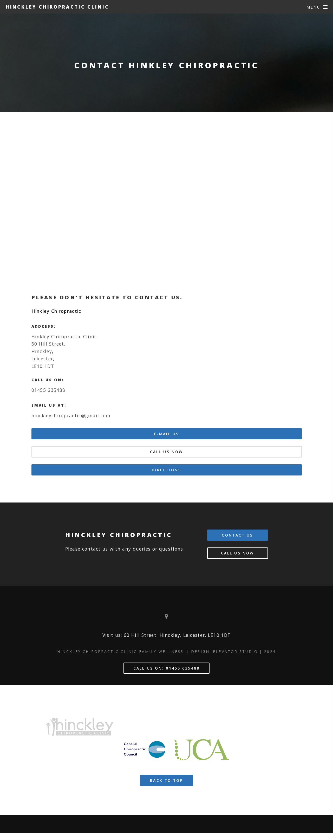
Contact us (237, 535)
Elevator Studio (235, 651)
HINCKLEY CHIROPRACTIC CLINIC (57, 7)
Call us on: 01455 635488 (166, 668)
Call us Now (166, 451)
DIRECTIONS (166, 469)
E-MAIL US (166, 433)
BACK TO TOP (166, 780)
